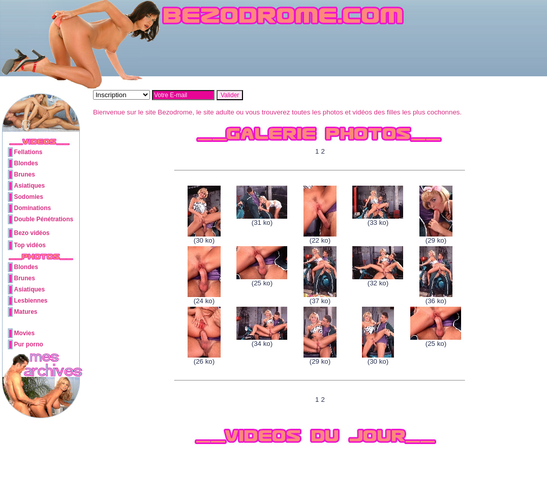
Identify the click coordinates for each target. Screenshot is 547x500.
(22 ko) (320, 237)
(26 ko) (204, 358)
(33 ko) (377, 219)
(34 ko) (261, 340)
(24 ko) (204, 298)
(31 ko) (261, 219)
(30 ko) (204, 237)
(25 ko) (261, 280)
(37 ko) (320, 298)
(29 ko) (435, 237)
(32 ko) (377, 280)
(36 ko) (435, 298)
